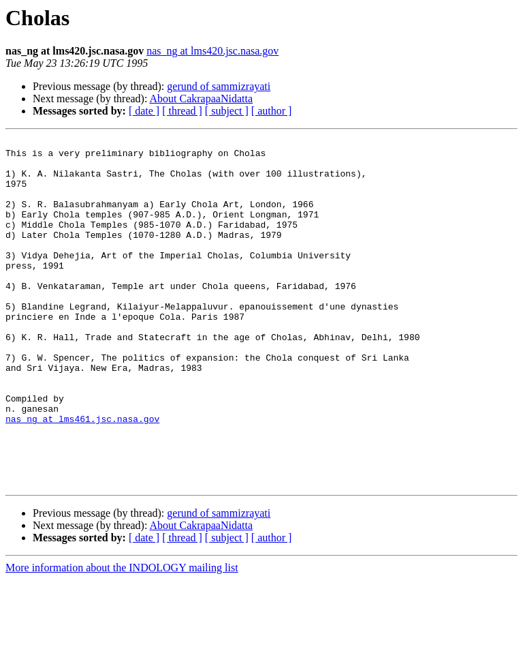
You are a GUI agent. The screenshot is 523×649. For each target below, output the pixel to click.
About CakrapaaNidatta (201, 98)
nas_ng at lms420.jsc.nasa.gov (212, 51)
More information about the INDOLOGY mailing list (121, 637)
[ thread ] (182, 111)
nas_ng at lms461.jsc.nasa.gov (82, 476)
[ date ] (144, 111)
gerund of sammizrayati (218, 86)
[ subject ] (227, 111)
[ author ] (271, 111)
